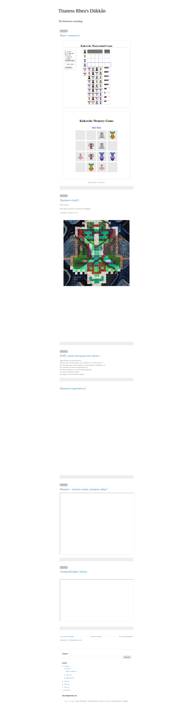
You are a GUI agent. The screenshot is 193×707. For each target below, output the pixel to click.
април (68, 675)
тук (76, 213)
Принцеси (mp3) (69, 200)
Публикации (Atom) (75, 640)
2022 (66, 684)
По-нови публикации (67, 636)
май (67, 669)
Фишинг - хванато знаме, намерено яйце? (83, 489)
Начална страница (96, 636)
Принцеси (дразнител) (73, 388)
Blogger (125, 701)
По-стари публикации (126, 636)
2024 (66, 681)
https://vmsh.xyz (98, 182)
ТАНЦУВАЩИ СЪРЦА (73, 571)
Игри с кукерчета (70, 35)
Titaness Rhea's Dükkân (82, 11)
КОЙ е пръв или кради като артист (80, 355)
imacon (109, 701)
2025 (66, 666)
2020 (66, 690)
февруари (69, 678)
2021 (66, 687)
